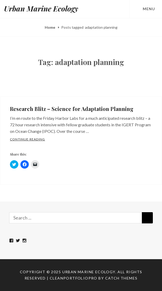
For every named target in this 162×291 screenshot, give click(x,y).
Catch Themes (121, 278)
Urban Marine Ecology (41, 8)
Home (50, 27)
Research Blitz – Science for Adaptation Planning (71, 108)
